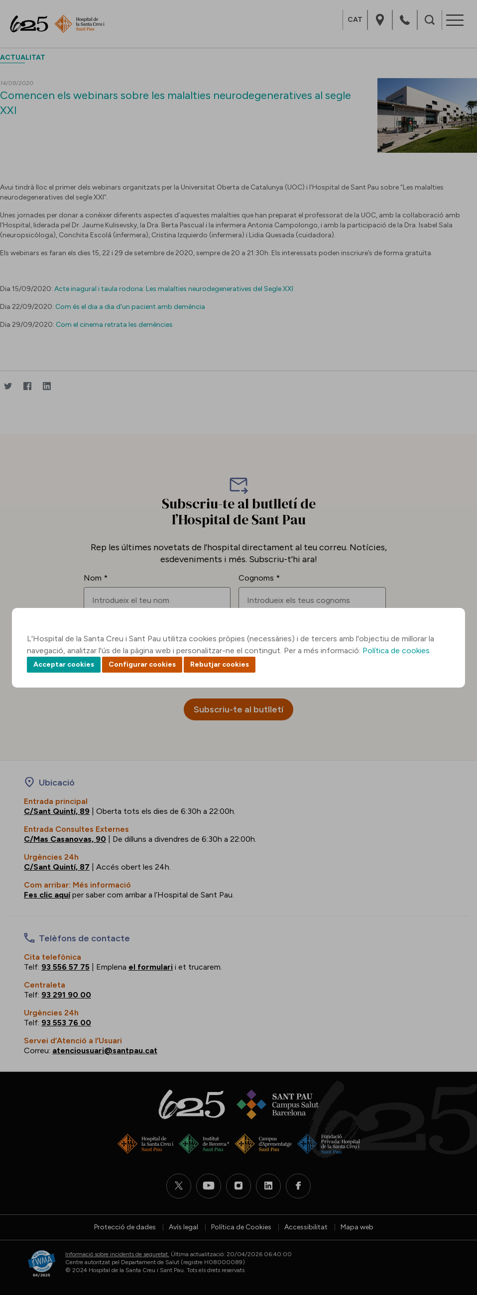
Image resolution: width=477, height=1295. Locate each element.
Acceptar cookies (63, 664)
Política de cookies (396, 650)
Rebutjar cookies (219, 664)
